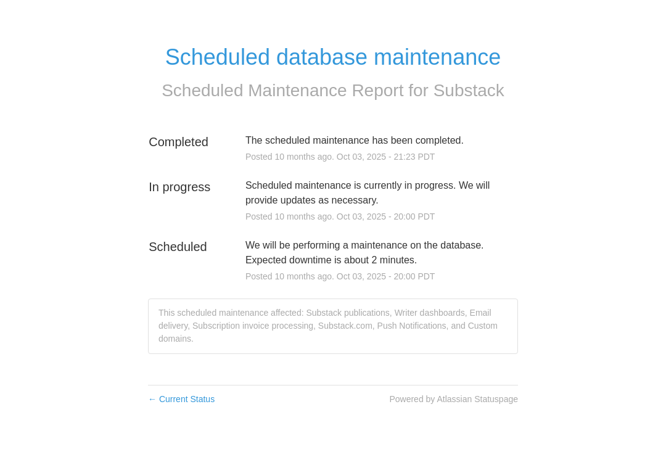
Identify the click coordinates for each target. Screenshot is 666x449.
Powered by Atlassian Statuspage (453, 399)
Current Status (181, 399)
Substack (469, 90)
